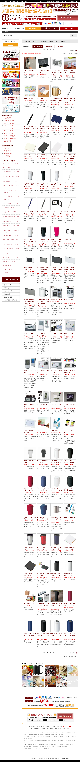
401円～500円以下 (9, 136)
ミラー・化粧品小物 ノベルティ (11, 244)
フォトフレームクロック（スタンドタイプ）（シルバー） (56, 72)
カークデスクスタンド (56, 299)
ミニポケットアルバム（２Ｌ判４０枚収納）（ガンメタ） (30, 301)
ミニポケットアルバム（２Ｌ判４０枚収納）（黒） (56, 269)
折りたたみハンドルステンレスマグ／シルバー (56, 519)
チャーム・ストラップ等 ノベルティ (10, 226)
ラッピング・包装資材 (8, 269)
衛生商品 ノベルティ (8, 265)
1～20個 (6, 148)
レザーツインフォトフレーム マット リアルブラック (56, 213)
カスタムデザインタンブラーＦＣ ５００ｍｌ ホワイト (56, 184)
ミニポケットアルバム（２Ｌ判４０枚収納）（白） (69, 269)
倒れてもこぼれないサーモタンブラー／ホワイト (56, 635)
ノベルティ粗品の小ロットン (30, 41)
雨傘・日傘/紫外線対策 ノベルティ (10, 240)
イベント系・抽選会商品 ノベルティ (10, 249)
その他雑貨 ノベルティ (9, 272)
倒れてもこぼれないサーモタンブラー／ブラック (43, 635)
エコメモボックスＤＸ (30, 603)
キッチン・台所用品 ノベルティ (11, 196)
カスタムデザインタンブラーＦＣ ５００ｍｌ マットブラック (43, 184)
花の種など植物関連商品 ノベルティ (10, 217)
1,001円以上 (7, 141)
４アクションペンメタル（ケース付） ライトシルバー (69, 100)
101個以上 (7, 156)
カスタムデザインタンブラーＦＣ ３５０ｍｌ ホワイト (30, 184)
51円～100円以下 (9, 120)
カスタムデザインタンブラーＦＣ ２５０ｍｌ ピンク (56, 241)
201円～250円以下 (9, 128)
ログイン (10, 45)
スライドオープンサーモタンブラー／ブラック (56, 605)
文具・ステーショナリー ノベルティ (10, 172)
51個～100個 (8, 153)
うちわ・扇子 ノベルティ (9, 253)
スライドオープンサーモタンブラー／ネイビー (30, 635)
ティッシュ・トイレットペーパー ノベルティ (11, 191)
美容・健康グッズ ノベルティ (10, 221)
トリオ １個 (54, 430)
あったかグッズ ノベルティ (10, 261)
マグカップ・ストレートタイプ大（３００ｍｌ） (69, 72)
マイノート (40, 98)
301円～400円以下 (9, 133)
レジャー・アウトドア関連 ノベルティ (10, 212)
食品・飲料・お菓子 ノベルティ (11, 235)
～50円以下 (7, 118)
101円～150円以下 (9, 123)
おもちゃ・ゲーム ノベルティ (10, 257)
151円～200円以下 (9, 125)
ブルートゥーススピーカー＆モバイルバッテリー (43, 605)
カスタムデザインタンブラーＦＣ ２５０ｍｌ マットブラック (43, 241)
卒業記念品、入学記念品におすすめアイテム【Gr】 (52, 41)
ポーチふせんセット (29, 98)
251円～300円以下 (9, 131)
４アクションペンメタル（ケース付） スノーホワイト (43, 128)
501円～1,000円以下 (10, 138)
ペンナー (39, 430)
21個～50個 (7, 151)
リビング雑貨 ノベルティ (9, 207)
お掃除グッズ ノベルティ (9, 199)
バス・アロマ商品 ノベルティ (10, 203)
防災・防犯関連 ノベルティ (10, 181)
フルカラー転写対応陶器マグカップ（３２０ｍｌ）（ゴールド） (56, 100)
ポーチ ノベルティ (7, 167)
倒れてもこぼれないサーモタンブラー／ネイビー (69, 635)
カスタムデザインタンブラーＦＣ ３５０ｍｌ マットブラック (69, 156)
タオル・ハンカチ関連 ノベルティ (10, 186)
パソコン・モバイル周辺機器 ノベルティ (10, 231)
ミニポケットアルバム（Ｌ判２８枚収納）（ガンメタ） (43, 269)
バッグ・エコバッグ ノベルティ (11, 163)
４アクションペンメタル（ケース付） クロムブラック (30, 128)
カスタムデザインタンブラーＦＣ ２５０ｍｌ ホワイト (30, 241)
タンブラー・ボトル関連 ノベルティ (10, 177)
